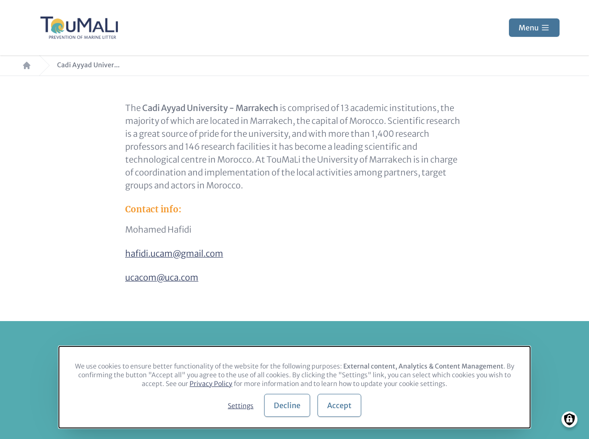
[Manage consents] (569, 419)
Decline (287, 405)
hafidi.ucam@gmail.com (174, 253)
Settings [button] (241, 406)
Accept (339, 405)
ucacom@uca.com (161, 277)
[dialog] (294, 387)
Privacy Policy (211, 384)
